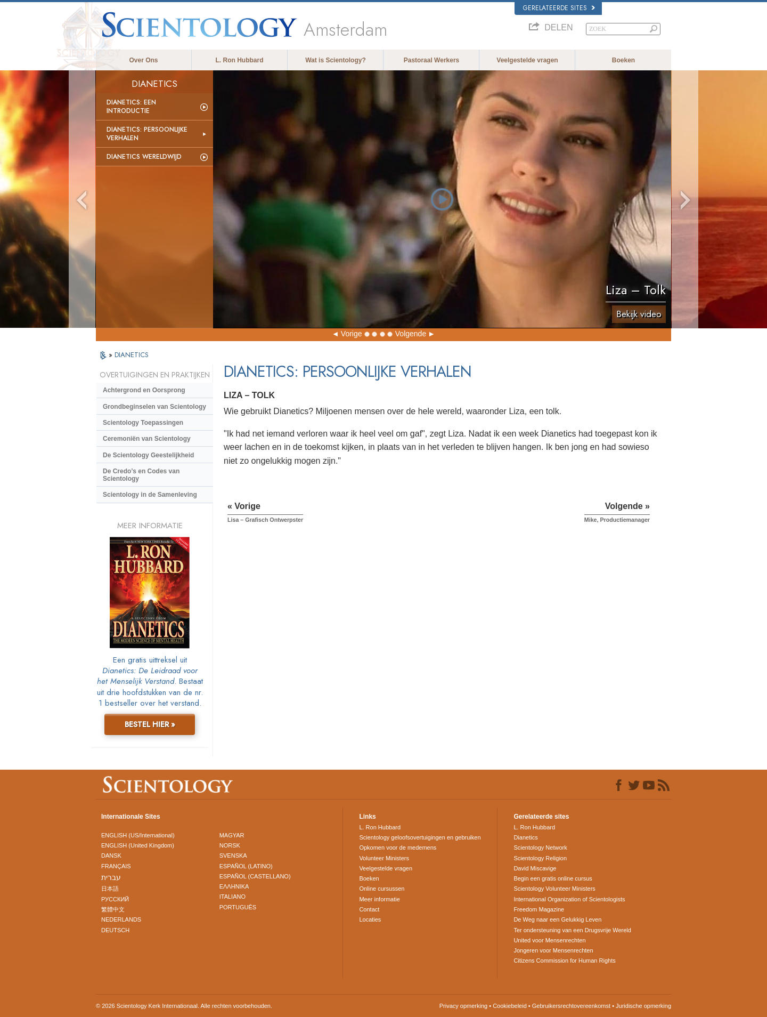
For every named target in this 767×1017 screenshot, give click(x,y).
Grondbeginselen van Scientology (154, 406)
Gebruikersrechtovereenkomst (571, 1006)
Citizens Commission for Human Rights (564, 960)
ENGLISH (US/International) (138, 835)
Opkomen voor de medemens (397, 847)
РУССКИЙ (115, 899)
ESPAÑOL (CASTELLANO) (255, 876)
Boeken (623, 60)
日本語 (110, 888)
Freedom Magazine (538, 909)
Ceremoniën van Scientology (147, 438)
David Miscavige (534, 868)
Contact (369, 909)
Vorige (351, 333)
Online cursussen (381, 888)
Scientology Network (540, 847)
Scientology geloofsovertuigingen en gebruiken (419, 837)
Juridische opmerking (643, 1006)
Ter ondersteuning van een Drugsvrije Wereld (572, 930)
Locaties (370, 919)
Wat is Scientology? (335, 60)
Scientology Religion (540, 858)
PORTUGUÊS (237, 907)
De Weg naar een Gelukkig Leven (557, 919)
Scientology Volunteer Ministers (554, 888)
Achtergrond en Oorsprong (144, 390)
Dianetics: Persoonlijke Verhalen (147, 134)
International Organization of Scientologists (569, 899)
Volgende (410, 333)
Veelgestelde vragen (527, 60)
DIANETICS (132, 355)
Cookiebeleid (510, 1006)
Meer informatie (379, 899)
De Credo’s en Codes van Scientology (141, 474)
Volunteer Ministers (384, 858)
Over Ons (143, 60)
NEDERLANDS (121, 919)
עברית (111, 877)
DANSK (111, 855)
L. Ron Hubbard (240, 60)
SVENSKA (233, 855)
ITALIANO (232, 896)
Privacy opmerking (463, 1006)
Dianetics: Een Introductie (131, 107)
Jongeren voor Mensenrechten (553, 950)
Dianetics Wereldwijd (144, 157)
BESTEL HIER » (150, 724)
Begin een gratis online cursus (552, 878)
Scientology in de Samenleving (150, 494)
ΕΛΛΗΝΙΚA (234, 886)
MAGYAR (231, 835)
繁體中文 (113, 909)
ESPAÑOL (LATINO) (246, 866)
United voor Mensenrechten (549, 940)
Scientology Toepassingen (143, 422)
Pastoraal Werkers (432, 60)
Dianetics (525, 837)
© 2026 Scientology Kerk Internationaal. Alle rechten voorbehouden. (184, 1006)
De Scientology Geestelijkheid (148, 455)
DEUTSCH (115, 930)
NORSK (229, 845)
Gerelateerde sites (559, 8)
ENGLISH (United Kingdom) (137, 845)
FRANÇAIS (116, 866)
